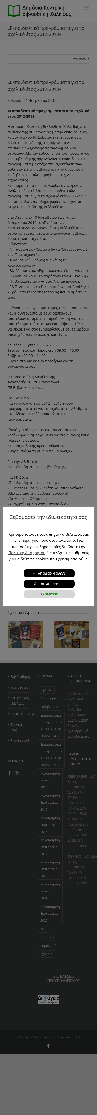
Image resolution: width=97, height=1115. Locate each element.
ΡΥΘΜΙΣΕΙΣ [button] (49, 594)
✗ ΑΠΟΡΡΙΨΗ (49, 583)
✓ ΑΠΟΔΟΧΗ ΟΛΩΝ (49, 573)
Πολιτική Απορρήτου (26, 552)
